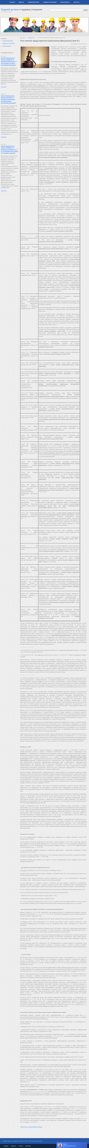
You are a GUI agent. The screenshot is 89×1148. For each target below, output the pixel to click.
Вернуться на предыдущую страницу (31, 1127)
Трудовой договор (33, 2)
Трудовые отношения (50, 2)
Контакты (76, 2)
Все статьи (22, 37)
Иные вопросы (65, 2)
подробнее (3, 87)
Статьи (21, 1146)
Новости (21, 2)
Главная (12, 2)
